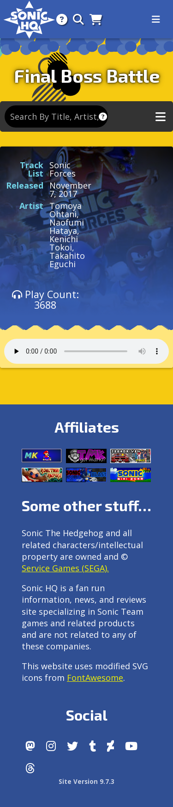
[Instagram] (51, 746)
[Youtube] (131, 746)
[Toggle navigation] (156, 19)
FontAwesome (95, 677)
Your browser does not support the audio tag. (86, 351)
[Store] (93, 19)
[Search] (75, 19)
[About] (59, 19)
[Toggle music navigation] (160, 116)
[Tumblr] (92, 746)
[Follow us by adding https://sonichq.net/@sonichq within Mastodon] (30, 746)
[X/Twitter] (72, 746)
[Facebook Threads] (30, 768)
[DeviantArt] (110, 746)
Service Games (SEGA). (65, 568)
